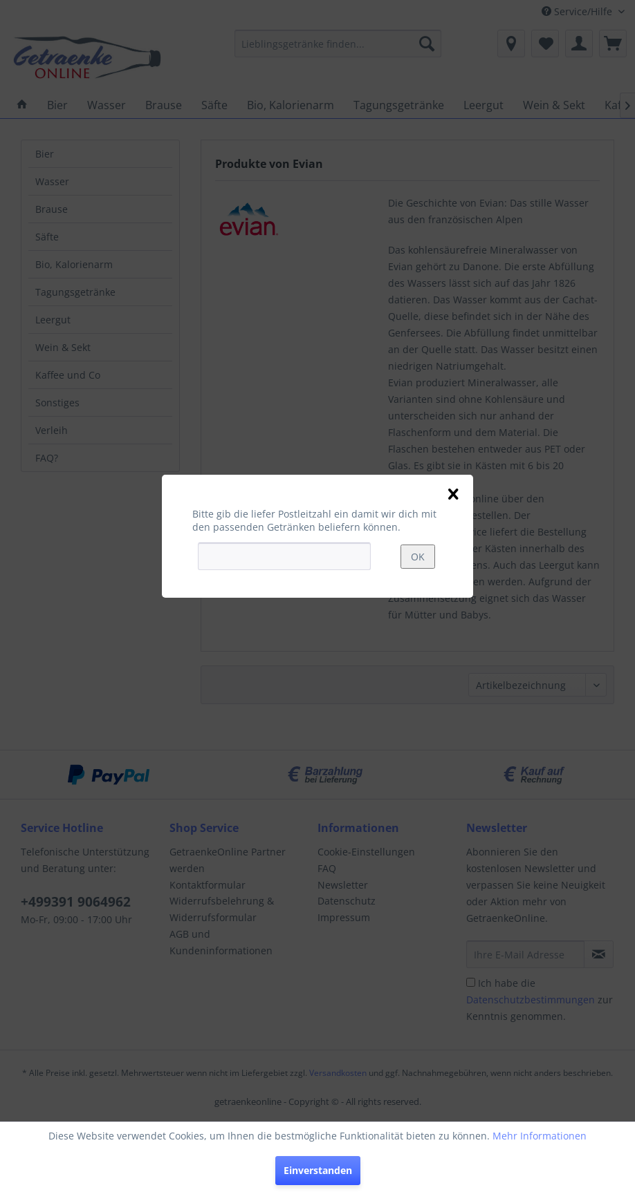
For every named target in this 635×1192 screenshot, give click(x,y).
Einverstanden (318, 1170)
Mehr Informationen (540, 1135)
